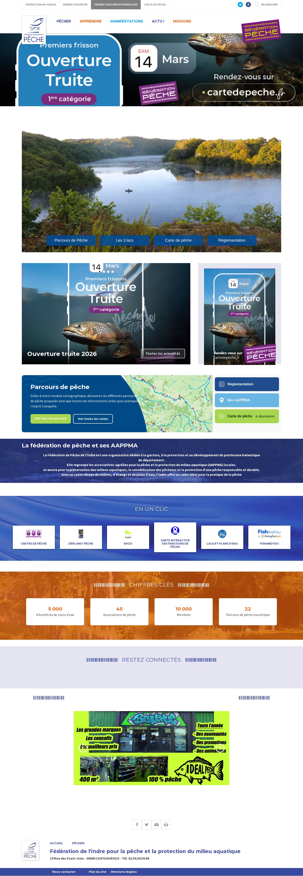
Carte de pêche (178, 240)
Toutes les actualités (163, 353)
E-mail (156, 824)
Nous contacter (64, 872)
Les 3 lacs (124, 240)
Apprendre (91, 21)
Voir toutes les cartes (93, 419)
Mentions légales (126, 872)
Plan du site (99, 872)
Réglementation (232, 240)
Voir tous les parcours (51, 418)
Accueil (56, 843)
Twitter (147, 824)
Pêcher (64, 21)
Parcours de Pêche (71, 240)
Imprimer (166, 824)
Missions (182, 21)
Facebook (137, 824)
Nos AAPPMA (234, 400)
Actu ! (158, 21)
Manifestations (126, 21)
